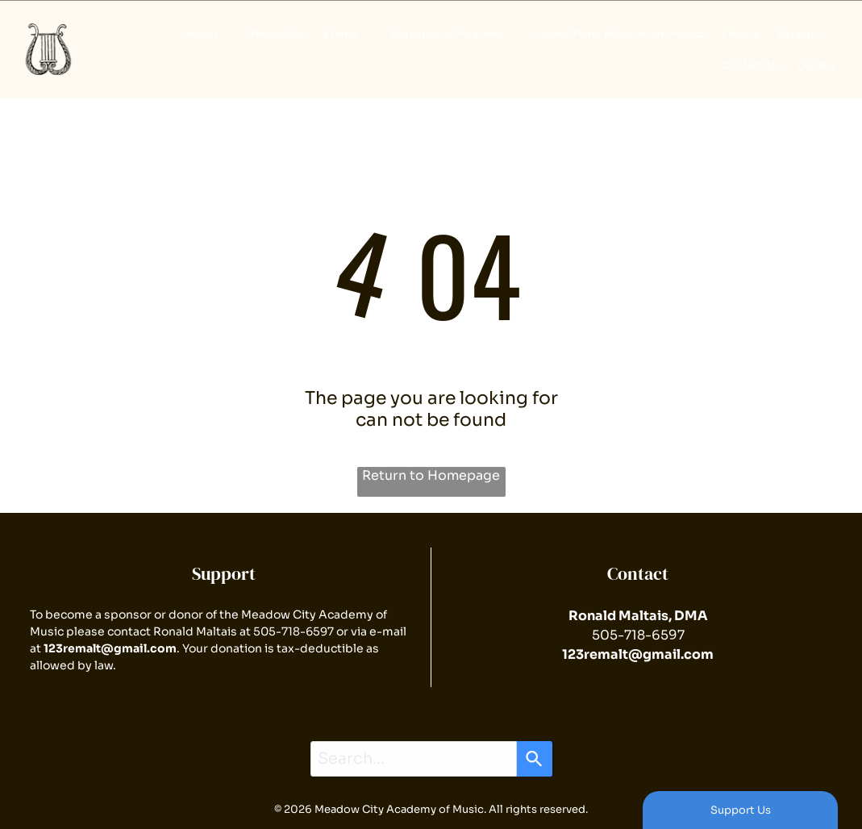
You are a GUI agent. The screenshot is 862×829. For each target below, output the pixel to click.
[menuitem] (205, 33)
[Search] (534, 759)
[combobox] (413, 759)
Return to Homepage (431, 475)
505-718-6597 (293, 631)
